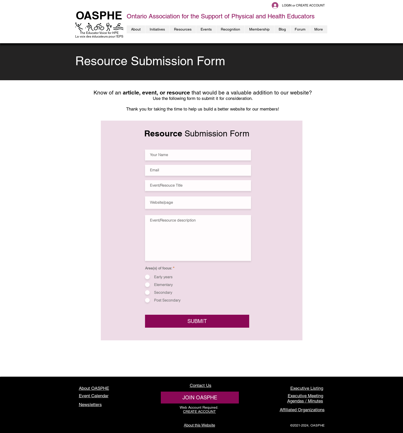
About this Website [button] (199, 425)
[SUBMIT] (197, 321)
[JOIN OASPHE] (200, 397)
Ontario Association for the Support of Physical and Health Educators (221, 16)
